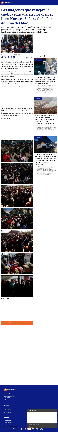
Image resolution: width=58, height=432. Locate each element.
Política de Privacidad (8, 381)
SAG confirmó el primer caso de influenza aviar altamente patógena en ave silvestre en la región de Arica (45, 80)
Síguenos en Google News (10, 368)
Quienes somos (7, 378)
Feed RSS (6, 380)
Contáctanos (7, 366)
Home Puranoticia (8, 390)
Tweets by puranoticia (10, 396)
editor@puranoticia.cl (9, 365)
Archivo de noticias (8, 391)
